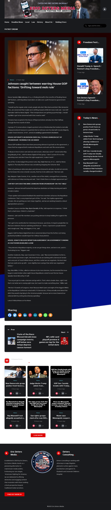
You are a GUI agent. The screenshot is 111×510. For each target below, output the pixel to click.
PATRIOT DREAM (11, 29)
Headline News (17, 22)
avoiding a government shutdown (46, 132)
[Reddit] (20, 315)
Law (33, 22)
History (40, 22)
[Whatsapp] (45, 315)
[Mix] (40, 315)
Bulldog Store (61, 22)
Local (27, 22)
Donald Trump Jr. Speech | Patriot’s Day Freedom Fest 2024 (89, 68)
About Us (48, 22)
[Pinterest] (30, 315)
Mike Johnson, (23, 97)
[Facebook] (10, 315)
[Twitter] (15, 315)
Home (7, 22)
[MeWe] (35, 315)
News (12, 80)
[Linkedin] (25, 315)
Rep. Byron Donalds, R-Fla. (34, 208)
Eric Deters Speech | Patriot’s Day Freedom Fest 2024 (88, 100)
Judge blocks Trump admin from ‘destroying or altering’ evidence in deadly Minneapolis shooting (93, 141)
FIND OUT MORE (14, 494)
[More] (50, 315)
